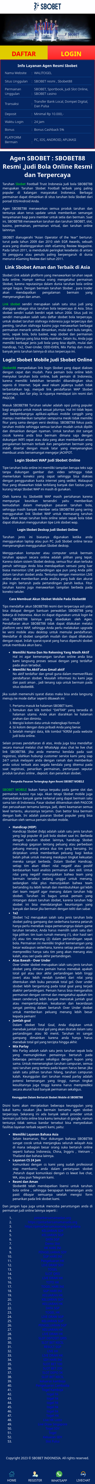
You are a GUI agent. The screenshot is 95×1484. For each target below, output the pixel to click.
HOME (11, 1476)
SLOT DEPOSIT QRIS (53, 1338)
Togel (52, 1433)
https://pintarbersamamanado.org (52, 1222)
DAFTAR (24, 53)
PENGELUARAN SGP (53, 1325)
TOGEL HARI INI (52, 1286)
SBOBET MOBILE (15, 790)
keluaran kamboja (52, 1381)
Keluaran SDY (52, 1437)
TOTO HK (52, 1282)
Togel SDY (53, 1428)
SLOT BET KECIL (53, 1342)
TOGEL (53, 1269)
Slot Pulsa (53, 1441)
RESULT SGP (52, 1347)
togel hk (53, 1394)
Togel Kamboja (52, 1390)
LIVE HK (52, 1351)
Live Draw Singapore (52, 1424)
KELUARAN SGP (53, 1235)
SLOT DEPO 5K (52, 1372)
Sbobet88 (9, 368)
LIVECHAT (83, 1476)
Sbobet (20, 184)
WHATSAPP (59, 1477)
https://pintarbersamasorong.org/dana (53, 1226)
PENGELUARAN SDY (52, 1252)
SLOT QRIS (52, 1274)
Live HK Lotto (52, 1420)
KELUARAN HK (52, 1295)
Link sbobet (11, 304)
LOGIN (71, 53)
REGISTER (35, 1476)
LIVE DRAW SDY (53, 1265)
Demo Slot (52, 1243)
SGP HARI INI (52, 1256)
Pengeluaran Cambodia (52, 1385)
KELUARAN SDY (53, 1231)
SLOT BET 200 (52, 1368)
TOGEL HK (52, 1312)
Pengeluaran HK (52, 1261)
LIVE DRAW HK (52, 1278)
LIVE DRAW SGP (53, 1317)
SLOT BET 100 (52, 1364)
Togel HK (52, 1415)
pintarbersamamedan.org (52, 1218)
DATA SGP (53, 1239)
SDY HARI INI (52, 1360)
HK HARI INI (52, 1248)
